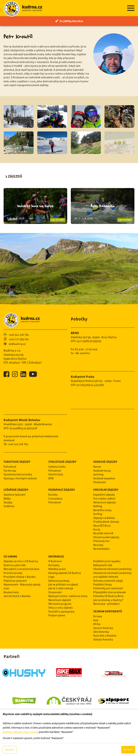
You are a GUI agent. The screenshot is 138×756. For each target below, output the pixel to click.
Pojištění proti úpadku (107, 561)
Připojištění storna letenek (109, 592)
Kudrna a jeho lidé (15, 565)
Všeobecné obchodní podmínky (112, 568)
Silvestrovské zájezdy (106, 537)
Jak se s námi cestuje (60, 588)
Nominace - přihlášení (106, 603)
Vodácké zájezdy (105, 461)
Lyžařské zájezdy (16, 489)
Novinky (98, 544)
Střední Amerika (103, 639)
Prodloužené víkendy (106, 521)
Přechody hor (101, 541)
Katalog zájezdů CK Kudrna (64, 572)
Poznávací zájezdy (61, 489)
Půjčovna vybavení (15, 580)
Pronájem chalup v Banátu (20, 576)
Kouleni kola (11, 592)
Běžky (7, 498)
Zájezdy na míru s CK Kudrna (21, 561)
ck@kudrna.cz (17, 343)
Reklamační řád (102, 565)
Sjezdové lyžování (14, 494)
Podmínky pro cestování (108, 588)
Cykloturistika (57, 466)
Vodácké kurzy (102, 470)
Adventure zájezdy (104, 502)
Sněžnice (9, 506)
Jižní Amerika (101, 631)
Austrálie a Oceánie (104, 635)
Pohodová (10, 466)
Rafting (97, 506)
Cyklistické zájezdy (62, 461)
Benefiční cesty (102, 510)
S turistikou (55, 498)
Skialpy (8, 502)
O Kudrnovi (55, 561)
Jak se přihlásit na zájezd (63, 584)
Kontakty (54, 565)
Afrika (96, 624)
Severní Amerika (103, 627)
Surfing (97, 513)
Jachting (98, 474)
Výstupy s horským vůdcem (20, 478)
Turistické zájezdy (17, 461)
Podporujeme (56, 615)
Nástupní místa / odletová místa (67, 596)
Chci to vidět (58, 220)
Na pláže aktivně (103, 533)
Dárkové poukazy (59, 580)
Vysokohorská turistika (18, 474)
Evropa (97, 616)
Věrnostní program (59, 603)
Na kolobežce (101, 548)
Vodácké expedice (104, 478)
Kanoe (97, 466)
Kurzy (96, 529)
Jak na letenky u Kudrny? (108, 600)
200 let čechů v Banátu (17, 596)
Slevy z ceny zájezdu (60, 607)
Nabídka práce (57, 568)
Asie (95, 620)
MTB (51, 478)
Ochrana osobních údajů (108, 580)
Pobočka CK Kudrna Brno (108, 596)
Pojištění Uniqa (102, 584)
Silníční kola (55, 474)
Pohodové (54, 470)
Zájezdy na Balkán (104, 517)
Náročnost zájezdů (59, 600)
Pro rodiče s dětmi (104, 498)
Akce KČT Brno (102, 525)
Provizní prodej (13, 572)
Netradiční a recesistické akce (21, 568)
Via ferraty (10, 470)
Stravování (55, 592)
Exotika (53, 494)
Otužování (99, 482)
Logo (51, 576)
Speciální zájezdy (105, 489)
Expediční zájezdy (104, 494)
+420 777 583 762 (19, 339)
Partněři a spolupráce (61, 611)
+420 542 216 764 (19, 334)
